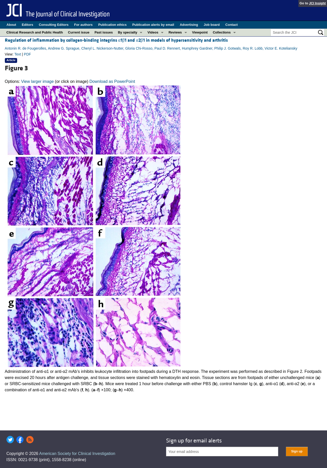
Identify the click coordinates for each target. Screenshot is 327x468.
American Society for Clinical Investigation (77, 453)
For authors (83, 25)
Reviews (175, 32)
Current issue (78, 32)
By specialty (127, 32)
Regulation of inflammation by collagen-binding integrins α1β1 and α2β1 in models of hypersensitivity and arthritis (116, 40)
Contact (231, 25)
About (11, 25)
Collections (222, 32)
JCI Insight (317, 3)
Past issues (104, 32)
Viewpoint (200, 32)
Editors (27, 25)
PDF (27, 54)
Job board (212, 25)
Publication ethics (112, 25)
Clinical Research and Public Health (34, 32)
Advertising (189, 25)
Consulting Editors (53, 25)
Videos (152, 32)
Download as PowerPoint (112, 81)
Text (17, 54)
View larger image (37, 81)
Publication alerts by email (153, 25)
